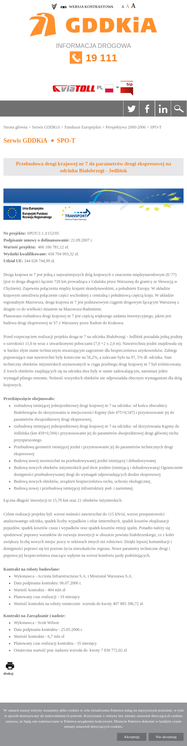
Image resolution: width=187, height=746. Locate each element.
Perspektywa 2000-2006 (126, 127)
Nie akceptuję (166, 737)
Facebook (147, 108)
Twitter (131, 108)
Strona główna (15, 127)
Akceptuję (131, 737)
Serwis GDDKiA (46, 127)
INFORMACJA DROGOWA (93, 57)
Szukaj (179, 108)
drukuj (8, 673)
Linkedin (163, 108)
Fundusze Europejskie (83, 127)
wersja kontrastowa (91, 6)
